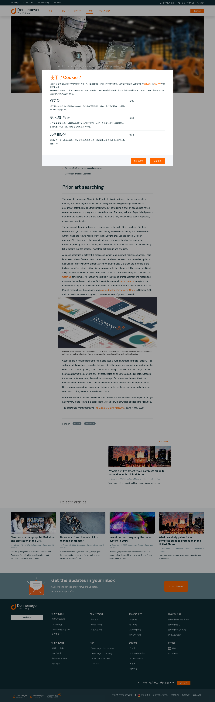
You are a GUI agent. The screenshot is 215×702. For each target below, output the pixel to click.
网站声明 (157, 84)
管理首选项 (138, 161)
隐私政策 (148, 84)
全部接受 (157, 161)
